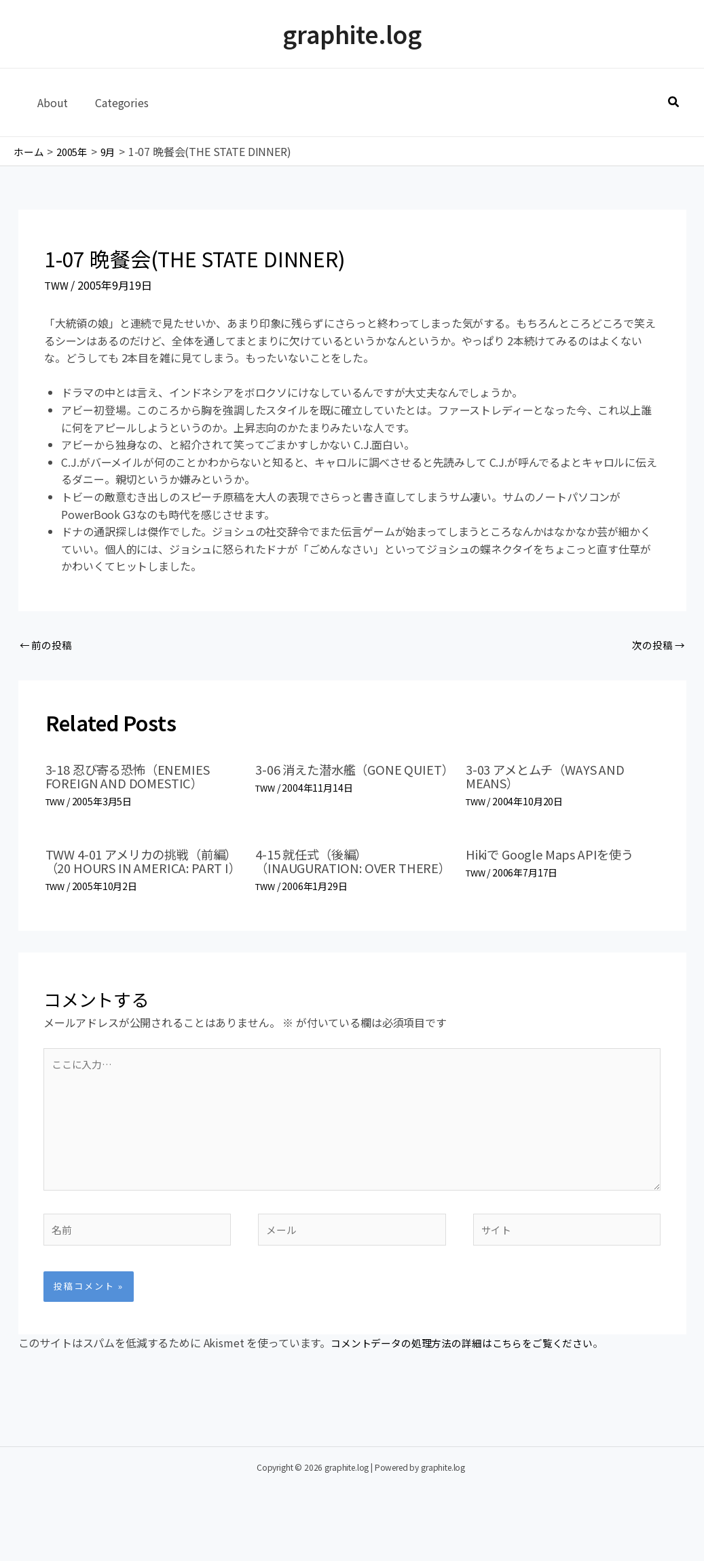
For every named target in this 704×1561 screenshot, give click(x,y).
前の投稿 (48, 646)
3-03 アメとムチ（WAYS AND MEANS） (554, 778)
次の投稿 (656, 646)
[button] (674, 102)
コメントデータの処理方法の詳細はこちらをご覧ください (470, 1374)
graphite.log (352, 33)
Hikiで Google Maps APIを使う (558, 856)
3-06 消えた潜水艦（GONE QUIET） (335, 778)
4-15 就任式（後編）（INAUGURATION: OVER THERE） (333, 869)
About (50, 102)
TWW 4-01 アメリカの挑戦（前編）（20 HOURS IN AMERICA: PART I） (138, 869)
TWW (57, 285)
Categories (113, 102)
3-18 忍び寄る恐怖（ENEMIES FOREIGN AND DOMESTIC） (135, 778)
